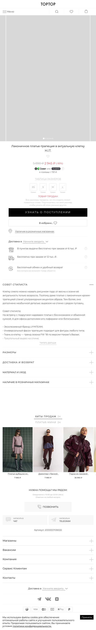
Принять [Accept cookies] (87, 617)
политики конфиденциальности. (32, 626)
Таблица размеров (48, 179)
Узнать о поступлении (48, 212)
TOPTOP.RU (48, 4)
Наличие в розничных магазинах (34, 231)
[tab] (48, 417)
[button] (43, 138)
